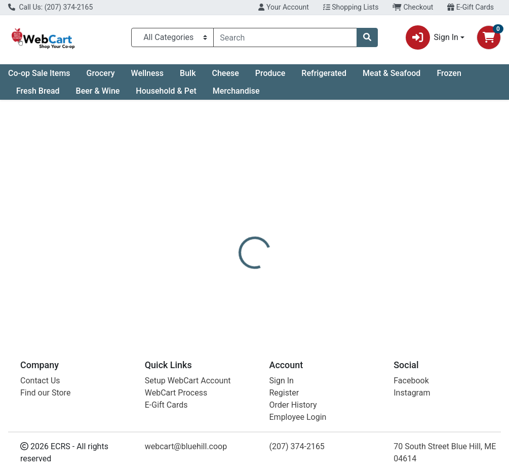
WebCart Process (176, 393)
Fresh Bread (38, 91)
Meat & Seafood (391, 73)
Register (284, 393)
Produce (270, 73)
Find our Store (45, 393)
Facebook (411, 380)
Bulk (187, 73)
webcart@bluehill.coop (186, 446)
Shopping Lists (351, 7)
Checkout (413, 7)
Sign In (281, 380)
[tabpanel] (360, 289)
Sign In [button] (432, 37)
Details (239, 242)
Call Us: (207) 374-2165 (50, 7)
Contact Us (40, 380)
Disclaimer (284, 242)
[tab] (239, 242)
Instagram (412, 393)
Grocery (101, 73)
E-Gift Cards (470, 7)
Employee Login (298, 417)
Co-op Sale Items (39, 73)
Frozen (449, 73)
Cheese (225, 73)
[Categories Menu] (172, 37)
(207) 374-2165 (297, 446)
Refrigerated (323, 73)
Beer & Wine (98, 91)
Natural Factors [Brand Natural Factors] (339, 280)
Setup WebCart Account (188, 380)
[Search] (285, 37)
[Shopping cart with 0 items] (489, 37)
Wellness (147, 73)
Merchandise (236, 91)
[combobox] (285, 37)
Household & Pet (166, 91)
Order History (293, 405)
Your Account (283, 7)
